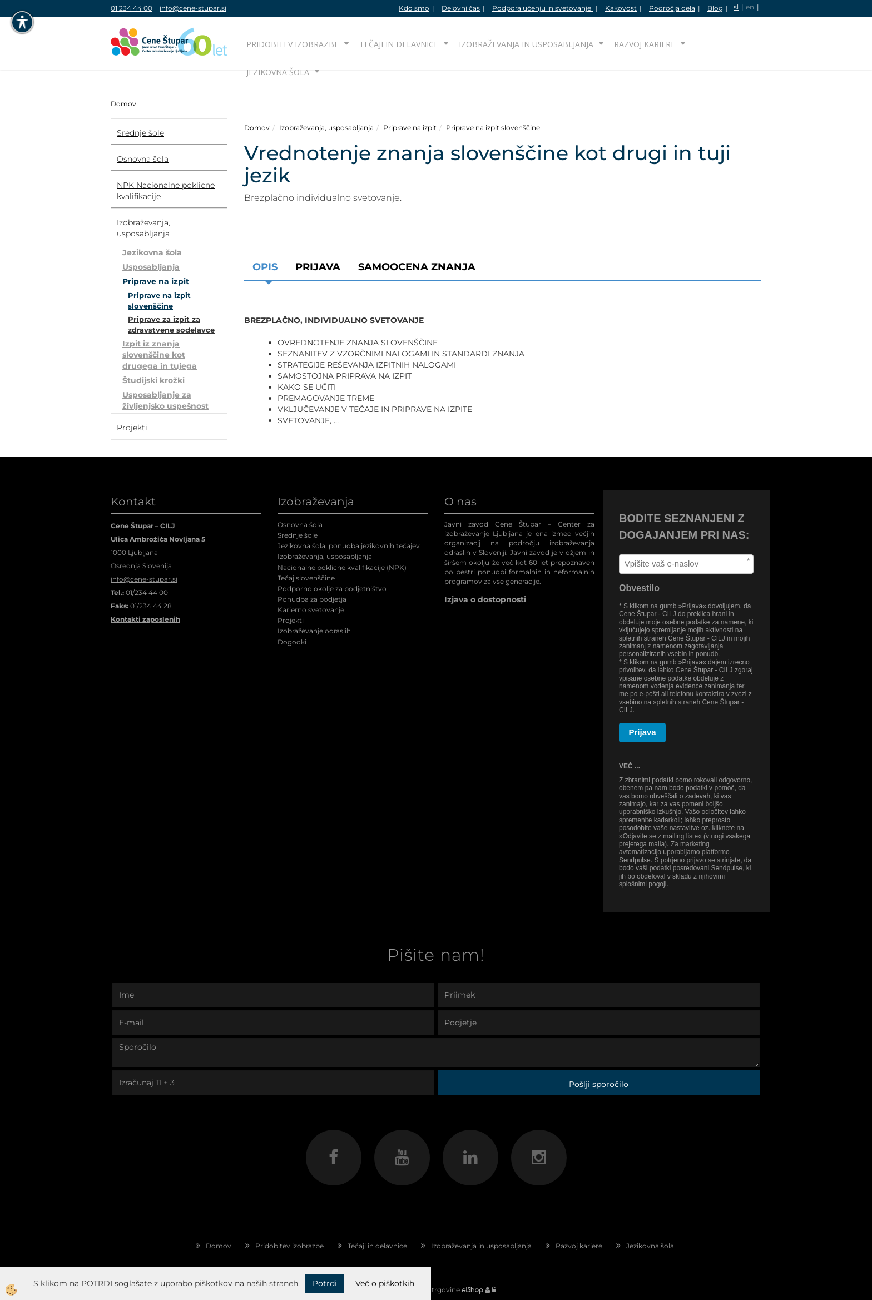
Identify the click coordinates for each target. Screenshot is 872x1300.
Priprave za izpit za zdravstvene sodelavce (171, 324)
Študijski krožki (153, 380)
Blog (715, 8)
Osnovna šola (300, 524)
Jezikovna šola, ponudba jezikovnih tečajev (349, 546)
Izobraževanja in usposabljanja (526, 44)
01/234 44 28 (151, 606)
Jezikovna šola (277, 72)
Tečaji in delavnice (398, 44)
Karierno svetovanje (311, 610)
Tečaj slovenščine (306, 578)
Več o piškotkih (384, 1283)
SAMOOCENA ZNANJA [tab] (416, 267)
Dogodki (292, 642)
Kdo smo (414, 8)
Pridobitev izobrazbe (292, 44)
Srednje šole (298, 535)
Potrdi (325, 1283)
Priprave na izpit (155, 281)
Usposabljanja (151, 267)
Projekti (291, 620)
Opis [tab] (265, 267)
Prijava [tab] (317, 267)
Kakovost (621, 8)
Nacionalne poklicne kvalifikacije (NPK (341, 567)
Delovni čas (461, 8)
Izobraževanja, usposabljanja (326, 127)
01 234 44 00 (131, 8)
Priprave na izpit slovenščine (159, 300)
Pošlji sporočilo (598, 1084)
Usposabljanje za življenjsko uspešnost (165, 400)
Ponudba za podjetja (312, 599)
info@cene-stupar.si (193, 8)
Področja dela (672, 8)
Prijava (642, 732)
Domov (123, 104)
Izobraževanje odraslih (314, 631)
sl (736, 7)
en (750, 7)
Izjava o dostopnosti (485, 599)
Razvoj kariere (644, 44)
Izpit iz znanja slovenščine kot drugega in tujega (159, 355)
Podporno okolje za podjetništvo (332, 588)
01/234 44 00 (147, 592)
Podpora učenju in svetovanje (542, 8)
